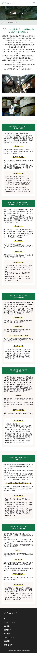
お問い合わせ (8, 645)
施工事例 (7, 634)
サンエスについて (9, 622)
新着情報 (7, 626)
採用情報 (7, 641)
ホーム (3, 23)
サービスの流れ (9, 637)
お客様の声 (7, 630)
